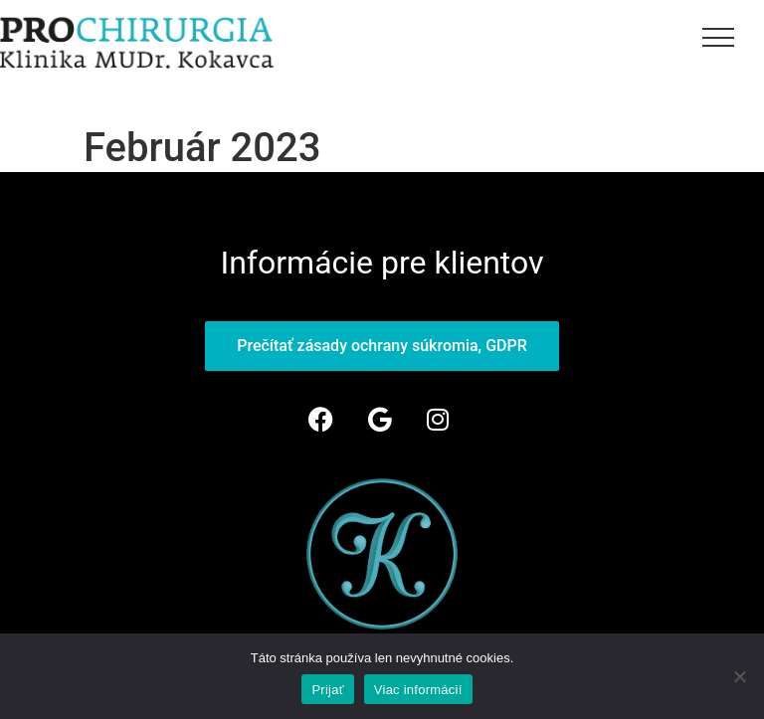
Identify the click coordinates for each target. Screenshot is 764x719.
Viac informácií (418, 689)
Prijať (327, 689)
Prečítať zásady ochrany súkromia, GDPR (382, 345)
